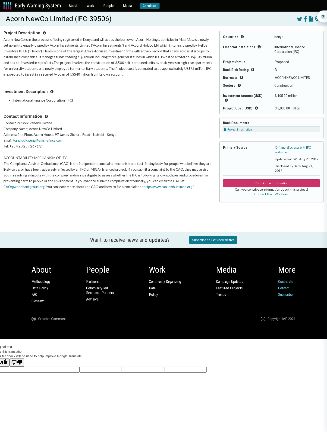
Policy (153, 294)
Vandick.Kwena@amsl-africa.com (38, 140)
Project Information (238, 129)
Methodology (40, 281)
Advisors (92, 299)
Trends (221, 294)
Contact (283, 288)
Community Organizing (165, 281)
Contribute (150, 6)
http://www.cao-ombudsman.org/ (169, 187)
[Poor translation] (16, 362)
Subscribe (285, 294)
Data (152, 288)
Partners (92, 281)
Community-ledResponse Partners (100, 290)
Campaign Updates (229, 281)
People (108, 5)
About (73, 5)
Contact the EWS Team (271, 194)
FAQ (34, 294)
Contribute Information (272, 183)
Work (90, 5)
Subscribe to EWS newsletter (213, 240)
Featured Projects (229, 288)
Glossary (37, 301)
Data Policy (39, 288)
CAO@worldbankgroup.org (24, 187)
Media (127, 5)
